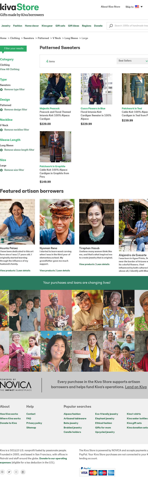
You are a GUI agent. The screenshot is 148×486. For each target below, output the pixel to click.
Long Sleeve (6, 145)
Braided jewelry (73, 428)
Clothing (5, 65)
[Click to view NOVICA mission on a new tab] (15, 385)
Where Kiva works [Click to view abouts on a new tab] (10, 418)
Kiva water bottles (137, 418)
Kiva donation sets (137, 428)
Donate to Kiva (8, 423)
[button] (111, 26)
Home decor (32, 26)
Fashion (17, 26)
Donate (98, 26)
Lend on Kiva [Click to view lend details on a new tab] (136, 387)
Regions (86, 26)
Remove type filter (12, 89)
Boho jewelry (71, 423)
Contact (30, 414)
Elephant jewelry (104, 418)
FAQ (28, 418)
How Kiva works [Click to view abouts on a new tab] (9, 414)
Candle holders (72, 432)
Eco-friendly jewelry (106, 414)
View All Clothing (9, 69)
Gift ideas (73, 26)
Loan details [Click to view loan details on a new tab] (23, 271)
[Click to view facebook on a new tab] (24, 472)
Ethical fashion (103, 423)
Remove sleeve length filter (17, 150)
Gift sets (60, 26)
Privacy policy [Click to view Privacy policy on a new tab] (34, 423)
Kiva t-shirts (134, 414)
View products (7, 271)
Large (3, 166)
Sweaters (5, 85)
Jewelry (5, 26)
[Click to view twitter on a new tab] (10, 472)
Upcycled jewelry (105, 432)
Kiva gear (47, 26)
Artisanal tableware (75, 418)
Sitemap (31, 428)
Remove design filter (13, 110)
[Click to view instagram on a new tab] (17, 472)
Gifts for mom (103, 428)
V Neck (4, 125)
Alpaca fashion (72, 414)
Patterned (5, 105)
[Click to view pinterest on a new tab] (3, 472)
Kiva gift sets (134, 423)
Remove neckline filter (14, 130)
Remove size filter (12, 170)
